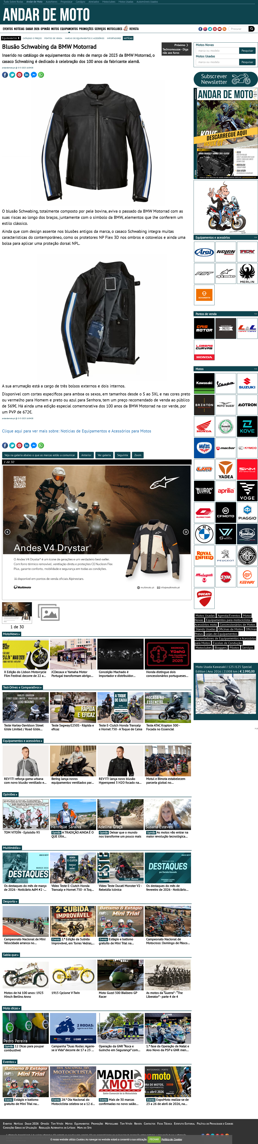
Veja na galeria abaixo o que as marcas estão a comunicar (40, 455)
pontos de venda (53, 38)
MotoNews (11, 634)
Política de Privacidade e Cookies (215, 1123)
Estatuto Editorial (184, 1123)
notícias (128, 38)
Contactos (149, 1123)
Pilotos (234, 648)
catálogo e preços (32, 38)
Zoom (137, 455)
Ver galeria (104, 455)
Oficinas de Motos (230, 629)
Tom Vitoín (57, 1123)
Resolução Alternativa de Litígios (57, 1127)
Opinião (45, 28)
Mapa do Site (84, 1127)
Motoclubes (114, 28)
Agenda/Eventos (229, 616)
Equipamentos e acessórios (23, 741)
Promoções (86, 28)
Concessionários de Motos (237, 625)
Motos (55, 28)
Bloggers (221, 648)
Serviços (100, 28)
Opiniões (10, 794)
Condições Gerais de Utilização (20, 1127)
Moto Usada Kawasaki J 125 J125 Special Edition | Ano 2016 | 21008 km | (226, 689)
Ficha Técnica (164, 1123)
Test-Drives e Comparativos (22, 687)
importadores (114, 38)
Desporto (10, 901)
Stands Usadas (206, 629)
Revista (134, 28)
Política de (171, 1139)
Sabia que (11, 955)
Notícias (19, 28)
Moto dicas (11, 1008)
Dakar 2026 (32, 28)
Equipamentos (69, 28)
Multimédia (12, 848)
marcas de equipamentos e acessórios (84, 38)
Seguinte (122, 455)
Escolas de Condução (227, 643)
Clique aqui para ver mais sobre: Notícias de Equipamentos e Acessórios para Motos (76, 431)
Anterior (86, 455)
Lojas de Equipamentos (221, 634)
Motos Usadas (205, 616)
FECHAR (154, 1139)
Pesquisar (247, 50)
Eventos (8, 28)
